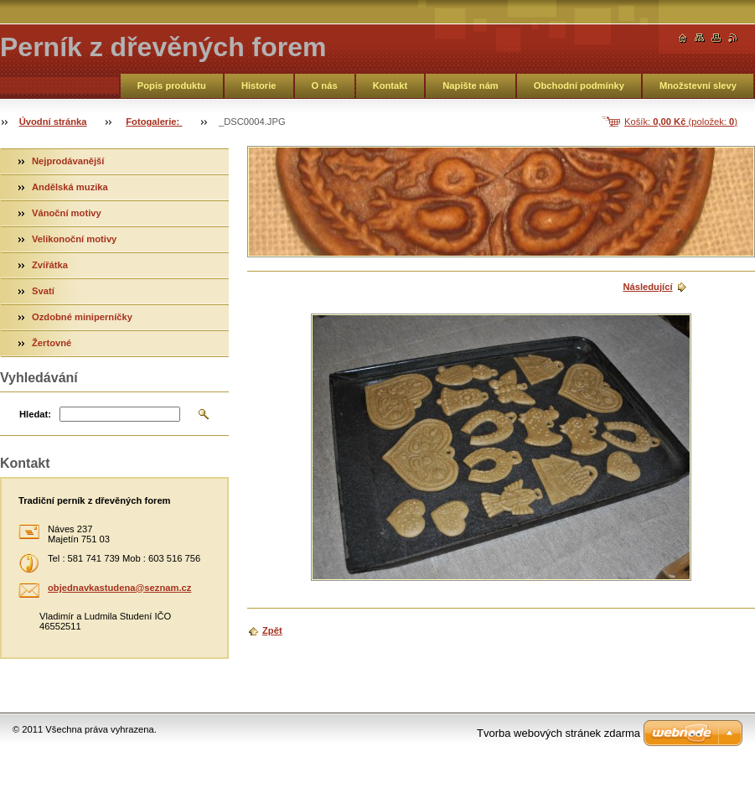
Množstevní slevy (698, 85)
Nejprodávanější (68, 161)
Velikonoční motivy (74, 239)
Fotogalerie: (154, 122)
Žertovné (51, 343)
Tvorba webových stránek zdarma (558, 733)
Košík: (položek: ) (680, 122)
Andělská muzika (70, 187)
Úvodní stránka (53, 122)
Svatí (43, 291)
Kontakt (390, 85)
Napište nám (470, 85)
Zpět (272, 630)
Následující (647, 287)
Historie (259, 85)
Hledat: (35, 414)
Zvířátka (50, 265)
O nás (325, 85)
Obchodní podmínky (579, 85)
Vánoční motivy (66, 213)
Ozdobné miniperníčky (82, 317)
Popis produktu (171, 85)
